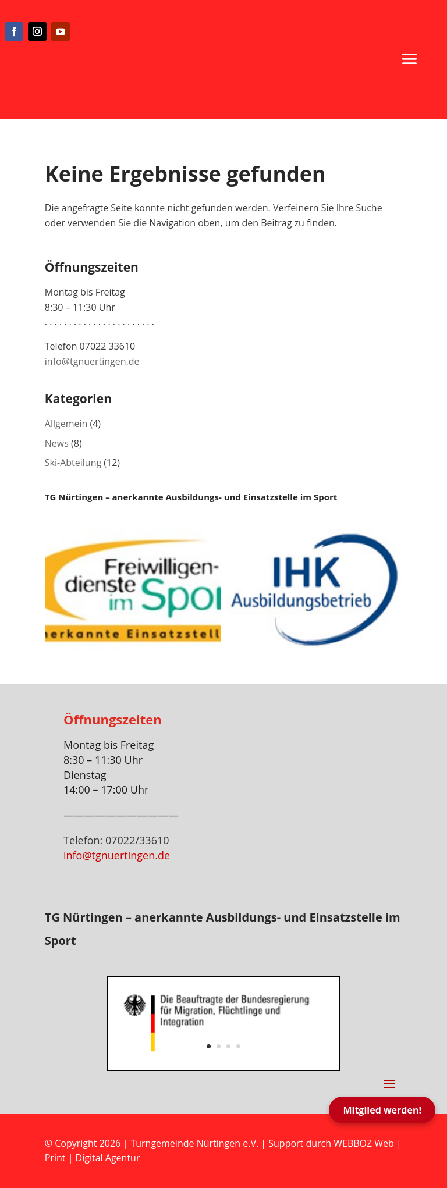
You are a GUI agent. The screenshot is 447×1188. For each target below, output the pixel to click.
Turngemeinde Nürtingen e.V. (195, 1143)
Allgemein (66, 423)
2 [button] (219, 1046)
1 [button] (209, 1046)
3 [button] (228, 1046)
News (57, 443)
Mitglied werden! (382, 1110)
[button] (409, 58)
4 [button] (238, 1046)
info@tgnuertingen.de (92, 361)
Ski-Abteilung (73, 462)
